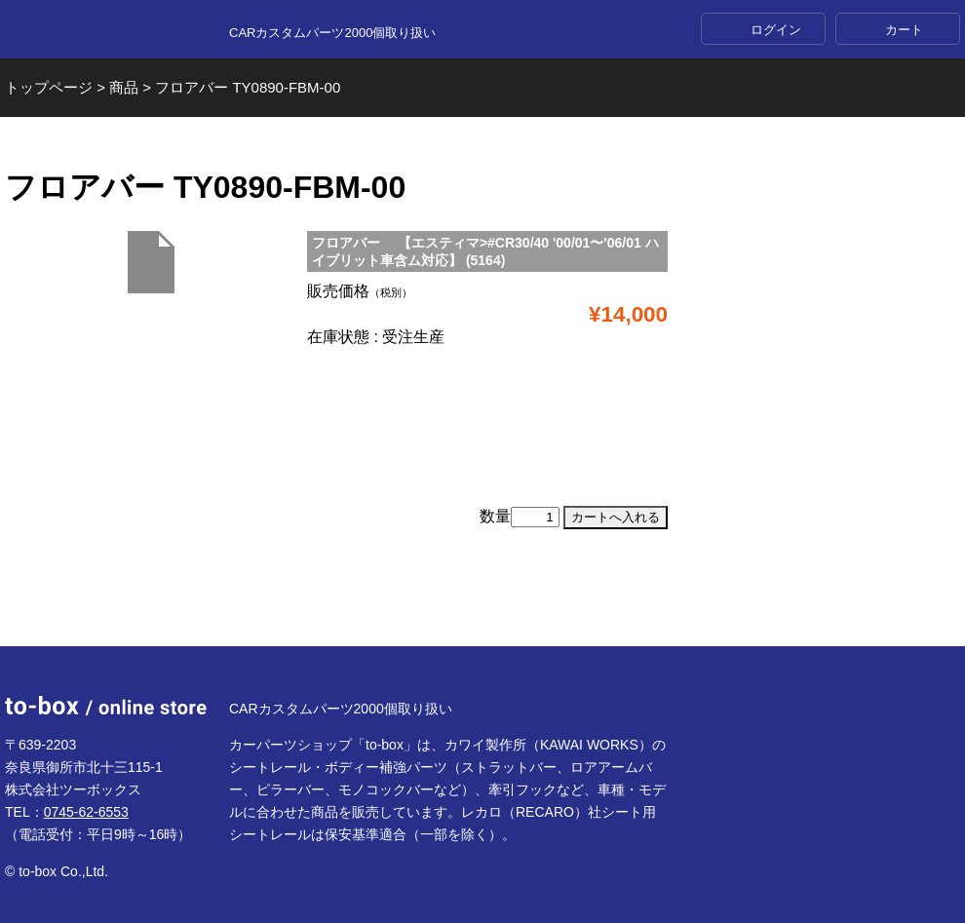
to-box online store (106, 30)
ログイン (776, 29)
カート (904, 29)
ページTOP (482, 599)
